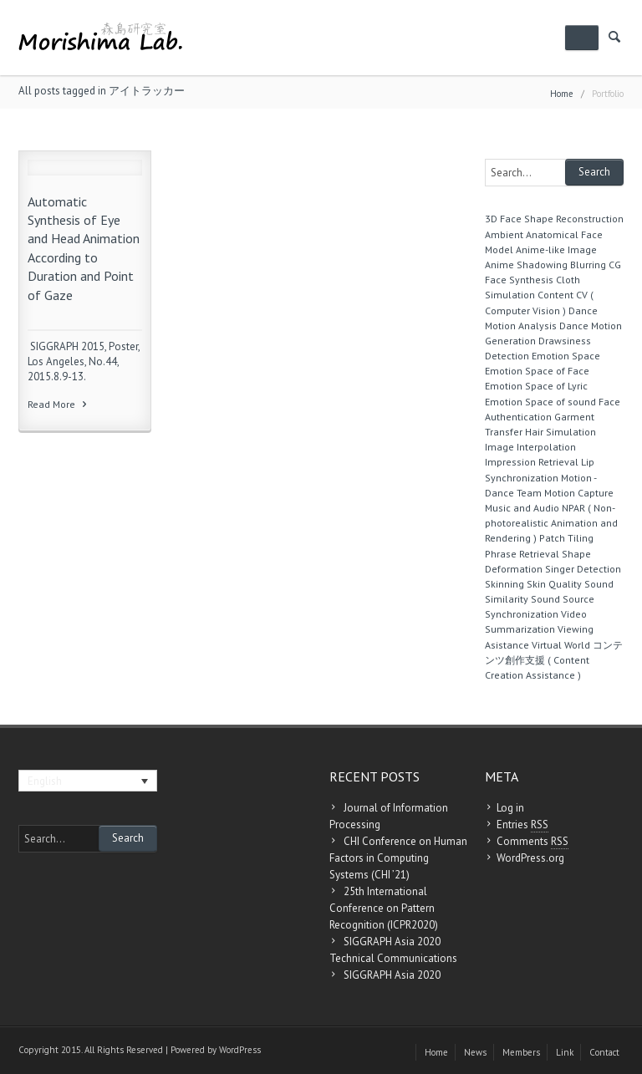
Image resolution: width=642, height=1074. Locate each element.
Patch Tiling (566, 538)
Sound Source (562, 599)
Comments (532, 841)
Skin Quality (554, 584)
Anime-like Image (556, 249)
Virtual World (561, 645)
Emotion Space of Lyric (536, 385)
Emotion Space (566, 355)
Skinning (504, 584)
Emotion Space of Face (537, 370)
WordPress (240, 1050)
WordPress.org (530, 858)
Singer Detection (583, 568)
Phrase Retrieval (522, 553)
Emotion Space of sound (540, 401)
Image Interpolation (530, 446)
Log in (510, 808)
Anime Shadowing (526, 264)
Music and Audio (522, 507)
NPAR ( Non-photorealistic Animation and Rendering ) (551, 522)
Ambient (504, 234)
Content (555, 294)
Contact (604, 1052)
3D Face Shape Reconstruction (554, 218)
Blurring (588, 264)
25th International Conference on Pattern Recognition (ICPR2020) (383, 908)
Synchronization (521, 614)
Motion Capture (579, 492)
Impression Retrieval (531, 462)
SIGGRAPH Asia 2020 (392, 975)
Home (561, 93)
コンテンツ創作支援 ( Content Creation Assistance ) (554, 660)
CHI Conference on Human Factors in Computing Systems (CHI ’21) (398, 858)
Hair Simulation (560, 431)
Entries (522, 824)
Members (521, 1052)
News (475, 1052)
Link (564, 1052)
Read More (58, 404)
